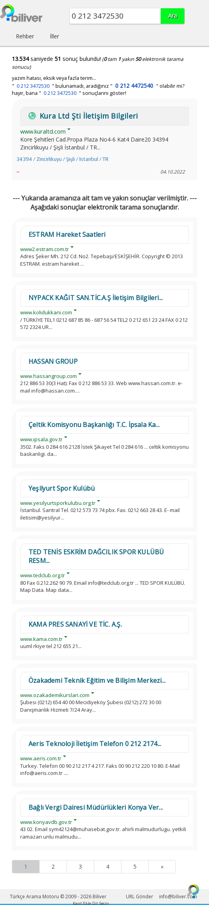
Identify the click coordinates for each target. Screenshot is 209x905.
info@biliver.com (178, 896)
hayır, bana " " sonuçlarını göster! (69, 93)
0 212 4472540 (134, 85)
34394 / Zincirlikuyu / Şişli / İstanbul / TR (62, 159)
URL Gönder (139, 896)
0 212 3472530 (33, 86)
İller (54, 36)
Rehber (25, 36)
